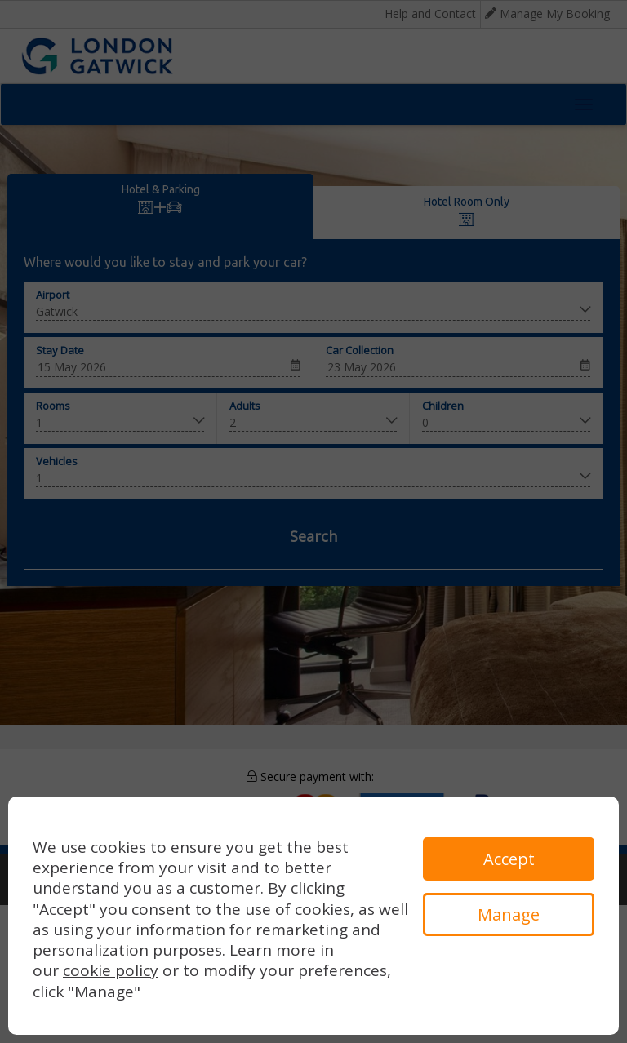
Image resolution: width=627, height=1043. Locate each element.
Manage (509, 914)
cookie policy (110, 970)
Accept (509, 859)
